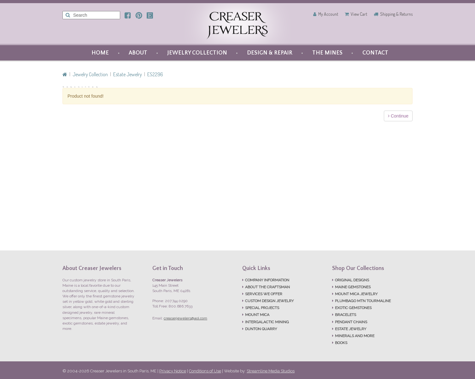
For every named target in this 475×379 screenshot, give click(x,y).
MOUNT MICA (257, 315)
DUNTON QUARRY (261, 329)
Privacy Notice (172, 371)
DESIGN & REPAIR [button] (269, 53)
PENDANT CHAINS (351, 322)
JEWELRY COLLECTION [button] (197, 53)
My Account (328, 14)
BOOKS (341, 343)
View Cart (359, 14)
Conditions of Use (205, 371)
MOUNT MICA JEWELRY (356, 294)
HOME (100, 53)
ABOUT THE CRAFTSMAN (267, 287)
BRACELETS (345, 315)
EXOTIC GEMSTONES (353, 308)
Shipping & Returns (396, 14)
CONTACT (375, 53)
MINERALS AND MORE (354, 336)
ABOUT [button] (138, 53)
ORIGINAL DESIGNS (352, 280)
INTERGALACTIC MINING (267, 322)
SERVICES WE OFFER (263, 294)
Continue (398, 115)
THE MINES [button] (327, 53)
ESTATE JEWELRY (350, 329)
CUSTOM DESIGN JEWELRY (269, 301)
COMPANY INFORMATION (267, 280)
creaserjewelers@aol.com (185, 318)
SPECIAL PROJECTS (262, 308)
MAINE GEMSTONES (353, 287)
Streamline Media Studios (271, 371)
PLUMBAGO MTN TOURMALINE (363, 301)
